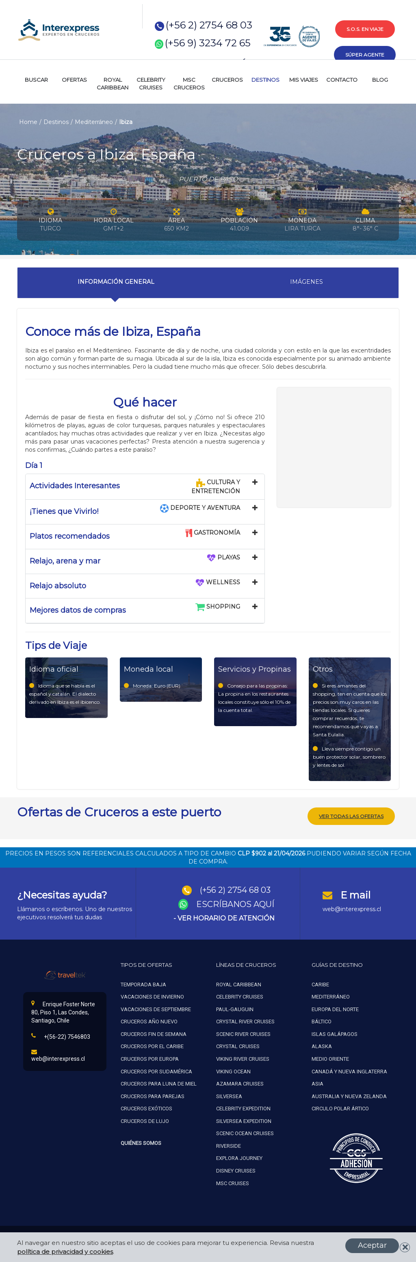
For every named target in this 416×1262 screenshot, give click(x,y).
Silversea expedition (243, 1119)
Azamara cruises (240, 1082)
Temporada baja (143, 982)
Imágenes (306, 281)
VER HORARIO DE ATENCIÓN (226, 916)
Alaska (322, 1045)
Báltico (322, 1020)
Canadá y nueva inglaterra (349, 1069)
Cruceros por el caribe (152, 1045)
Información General (116, 281)
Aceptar (372, 1245)
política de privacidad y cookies (65, 1251)
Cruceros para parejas (152, 1094)
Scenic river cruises (243, 1032)
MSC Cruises (233, 1181)
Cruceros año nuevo (149, 1020)
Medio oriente (330, 1057)
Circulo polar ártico (340, 1107)
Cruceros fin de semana (153, 1032)
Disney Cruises (236, 1169)
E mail (355, 893)
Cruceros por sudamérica (156, 1069)
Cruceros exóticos (146, 1107)
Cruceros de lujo (145, 1119)
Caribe (320, 982)
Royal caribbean (238, 982)
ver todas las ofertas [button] (351, 815)
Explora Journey (239, 1156)
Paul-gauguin (235, 1007)
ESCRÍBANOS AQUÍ (235, 902)
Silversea (229, 1094)
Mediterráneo (94, 122)
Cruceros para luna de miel (159, 1082)
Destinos (56, 122)
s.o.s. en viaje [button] (365, 29)
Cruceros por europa (150, 1057)
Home (28, 122)
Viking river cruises (242, 1057)
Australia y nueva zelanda (349, 1094)
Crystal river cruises (245, 1020)
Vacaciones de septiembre (156, 1007)
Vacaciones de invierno (152, 995)
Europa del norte (335, 1007)
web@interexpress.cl (352, 907)
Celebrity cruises (239, 995)
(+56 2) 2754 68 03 (209, 25)
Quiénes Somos (141, 1141)
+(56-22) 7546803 (60, 1034)
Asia (317, 1082)
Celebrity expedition (243, 1107)
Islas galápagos (335, 1032)
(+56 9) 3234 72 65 (208, 43)
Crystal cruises (238, 1045)
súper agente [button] (364, 55)
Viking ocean (233, 1069)
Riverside (228, 1144)
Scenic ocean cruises (245, 1132)
